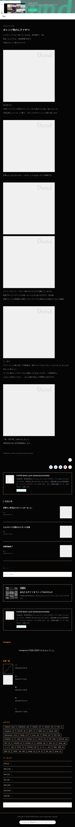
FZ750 (20, 748)
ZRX (7, 744)
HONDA (36, 727)
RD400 (46, 735)
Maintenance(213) (28, 453)
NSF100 (31, 739)
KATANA (31, 748)
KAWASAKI (23, 727)
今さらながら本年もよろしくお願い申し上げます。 (31, 677)
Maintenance (10, 735)
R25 (57, 735)
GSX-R (42, 739)
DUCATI (21, 731)
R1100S (29, 744)
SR (52, 739)
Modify (24, 735)
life (49, 752)
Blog (3, 16)
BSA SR (63, 739)
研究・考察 (59, 748)
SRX (52, 744)
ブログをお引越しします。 (23, 665)
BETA (32, 731)
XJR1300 (17, 744)
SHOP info (19, 752)
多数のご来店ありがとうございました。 (18, 508)
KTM (59, 727)
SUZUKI (48, 727)
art (40, 752)
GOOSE (41, 744)
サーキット (45, 748)
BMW (42, 731)
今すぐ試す (33, 10)
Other (62, 744)
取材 (7, 752)
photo (58, 752)
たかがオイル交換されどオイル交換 (16, 527)
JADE (20, 739)
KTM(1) (13, 453)
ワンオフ (9, 748)
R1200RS (8, 739)
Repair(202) (19, 453)
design (31, 752)
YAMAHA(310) (7, 453)
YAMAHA (9, 727)
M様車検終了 (8, 547)
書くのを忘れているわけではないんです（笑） (30, 687)
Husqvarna (9, 731)
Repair (53, 731)
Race (35, 735)
